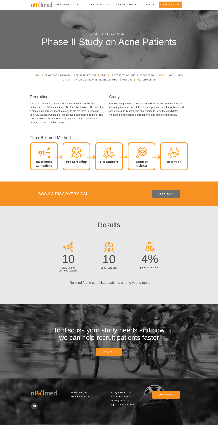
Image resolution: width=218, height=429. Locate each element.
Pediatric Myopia (88, 75)
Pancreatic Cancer (58, 75)
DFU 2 (68, 81)
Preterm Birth (153, 81)
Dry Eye (133, 81)
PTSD (107, 75)
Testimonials (99, 4)
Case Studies (125, 4)
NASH (36, 75)
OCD (181, 75)
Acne (170, 75)
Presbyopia (154, 75)
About (79, 4)
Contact (148, 4)
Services (63, 4)
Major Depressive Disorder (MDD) (100, 81)
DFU (57, 81)
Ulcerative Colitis (129, 75)
